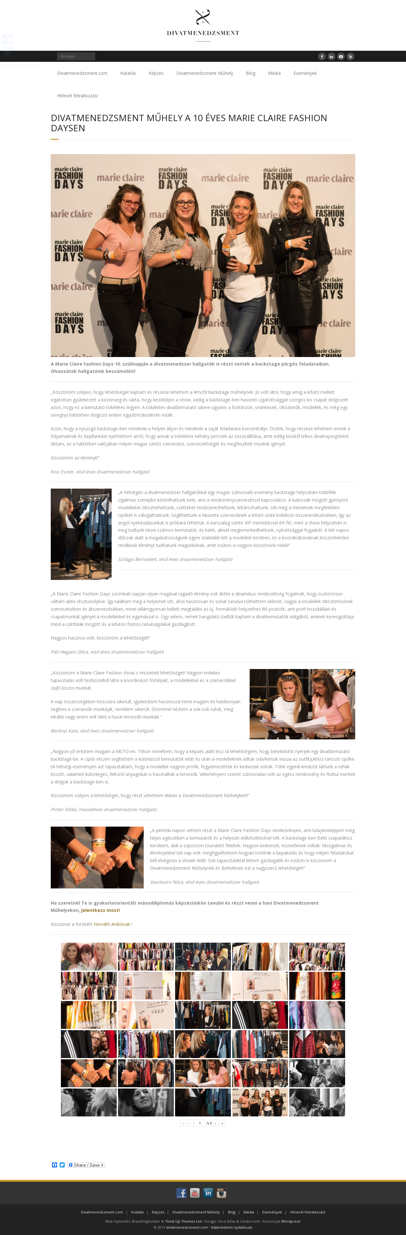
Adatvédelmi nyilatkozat (231, 1227)
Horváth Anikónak (112, 924)
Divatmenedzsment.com (82, 73)
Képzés (156, 73)
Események (305, 73)
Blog (250, 73)
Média (274, 73)
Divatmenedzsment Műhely (204, 73)
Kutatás (128, 73)
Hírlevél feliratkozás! (77, 96)
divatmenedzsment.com (187, 1227)
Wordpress (290, 1221)
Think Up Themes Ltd (183, 1221)
